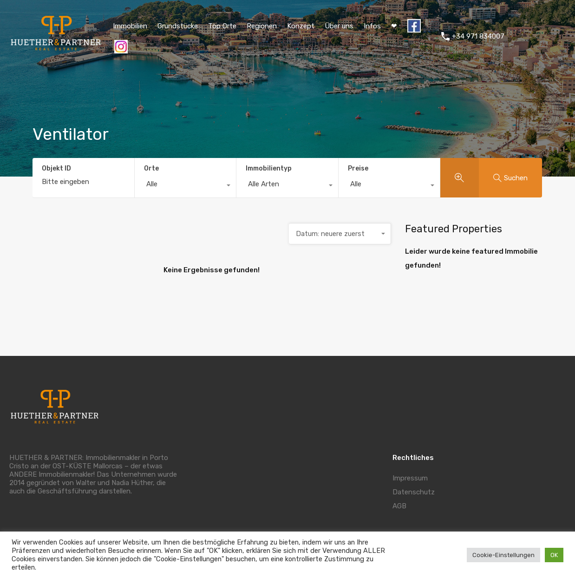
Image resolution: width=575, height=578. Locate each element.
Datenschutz (413, 492)
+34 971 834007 (478, 36)
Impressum (410, 478)
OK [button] (554, 555)
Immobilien (130, 26)
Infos (372, 26)
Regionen (262, 26)
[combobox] (185, 186)
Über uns (339, 26)
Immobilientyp (269, 168)
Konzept (300, 26)
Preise (358, 168)
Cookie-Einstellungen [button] (503, 555)
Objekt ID (56, 168)
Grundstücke (177, 26)
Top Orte (222, 26)
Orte (151, 168)
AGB (399, 506)
